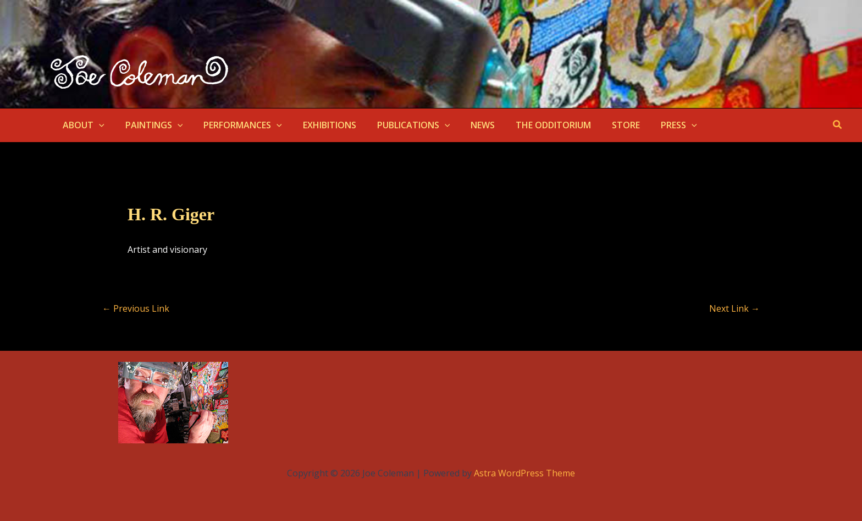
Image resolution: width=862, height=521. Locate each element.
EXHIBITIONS (318, 125)
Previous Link (135, 308)
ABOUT (82, 125)
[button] (97, 125)
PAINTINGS (149, 125)
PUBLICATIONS (398, 125)
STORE (601, 125)
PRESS (651, 125)
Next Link (734, 308)
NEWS (464, 125)
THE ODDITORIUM (532, 125)
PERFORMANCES (234, 125)
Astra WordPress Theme (524, 473)
